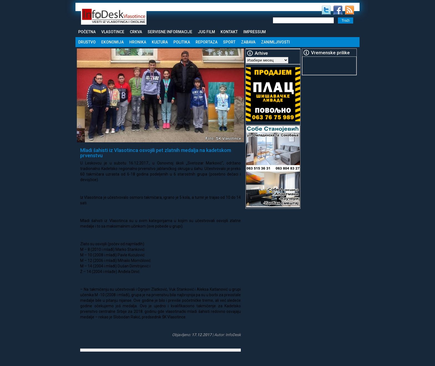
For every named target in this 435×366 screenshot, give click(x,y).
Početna (87, 32)
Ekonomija (112, 42)
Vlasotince (112, 32)
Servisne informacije (170, 32)
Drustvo (87, 42)
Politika (181, 42)
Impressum (254, 32)
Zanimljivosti (275, 42)
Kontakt (229, 32)
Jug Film (206, 32)
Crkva (136, 32)
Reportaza (207, 42)
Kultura (160, 42)
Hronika (137, 42)
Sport (229, 42)
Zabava (248, 42)
